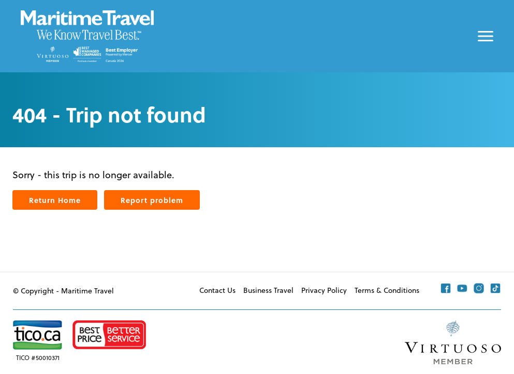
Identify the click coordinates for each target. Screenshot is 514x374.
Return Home (55, 200)
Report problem (152, 200)
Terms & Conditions (387, 290)
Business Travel (268, 290)
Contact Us (217, 290)
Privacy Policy (324, 290)
